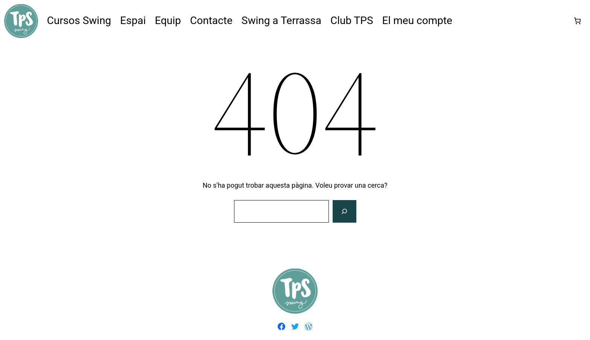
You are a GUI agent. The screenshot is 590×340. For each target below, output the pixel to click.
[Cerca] (344, 211)
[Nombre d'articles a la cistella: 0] (577, 20)
